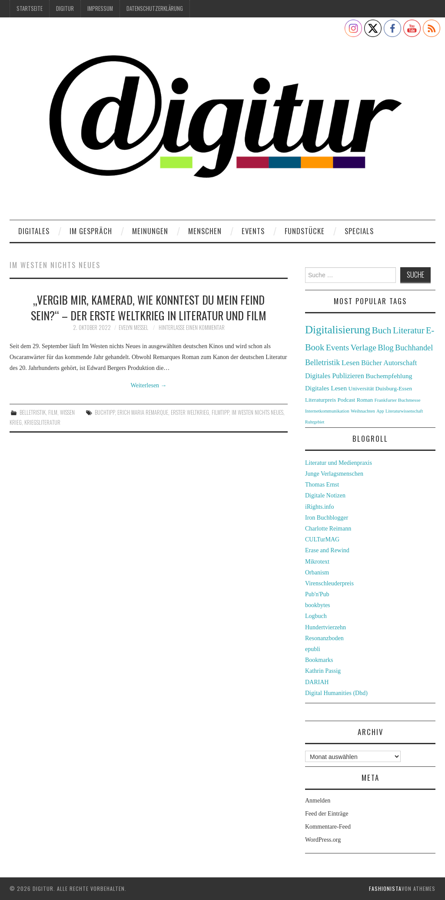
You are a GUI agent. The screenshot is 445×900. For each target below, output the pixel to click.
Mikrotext (317, 561)
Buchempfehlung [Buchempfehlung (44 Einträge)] (388, 375)
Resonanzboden (324, 638)
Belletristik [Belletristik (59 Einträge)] (322, 362)
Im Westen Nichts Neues (257, 412)
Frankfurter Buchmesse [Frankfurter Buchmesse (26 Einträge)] (397, 400)
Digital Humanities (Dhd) (336, 693)
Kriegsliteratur (42, 422)
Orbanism (317, 572)
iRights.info (319, 507)
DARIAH (317, 682)
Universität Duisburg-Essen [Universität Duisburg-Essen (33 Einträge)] (380, 388)
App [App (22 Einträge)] (380, 411)
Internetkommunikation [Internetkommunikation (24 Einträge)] (327, 410)
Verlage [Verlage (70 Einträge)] (363, 347)
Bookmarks (319, 660)
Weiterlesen (148, 385)
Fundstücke (305, 230)
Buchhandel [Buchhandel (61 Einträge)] (414, 347)
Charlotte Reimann (328, 528)
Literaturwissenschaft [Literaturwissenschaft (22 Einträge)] (404, 411)
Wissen (67, 412)
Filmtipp (220, 412)
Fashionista (385, 888)
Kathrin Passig (323, 671)
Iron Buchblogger (326, 517)
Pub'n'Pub (317, 594)
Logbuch (316, 616)
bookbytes (317, 605)
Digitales (34, 230)
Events (253, 230)
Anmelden (317, 800)
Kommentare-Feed (328, 826)
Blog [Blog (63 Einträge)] (385, 347)
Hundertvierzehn (325, 627)
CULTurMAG (322, 539)
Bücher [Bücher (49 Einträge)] (371, 363)
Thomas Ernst (322, 484)
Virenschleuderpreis (329, 583)
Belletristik (33, 412)
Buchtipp (105, 412)
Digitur (65, 8)
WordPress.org (323, 839)
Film (52, 412)
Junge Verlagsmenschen (334, 473)
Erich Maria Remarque (142, 412)
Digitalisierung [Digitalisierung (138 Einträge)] (337, 330)
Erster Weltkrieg (190, 412)
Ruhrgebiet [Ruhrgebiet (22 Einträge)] (314, 422)
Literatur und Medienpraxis (338, 463)
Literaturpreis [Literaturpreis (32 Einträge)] (320, 399)
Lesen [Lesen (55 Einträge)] (351, 362)
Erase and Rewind (327, 550)
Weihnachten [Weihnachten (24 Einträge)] (363, 410)
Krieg (16, 422)
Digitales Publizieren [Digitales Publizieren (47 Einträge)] (334, 375)
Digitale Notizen (325, 495)
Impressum (100, 8)
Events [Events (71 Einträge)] (337, 347)
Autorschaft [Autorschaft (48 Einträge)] (400, 363)
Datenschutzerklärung (154, 8)
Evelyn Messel (133, 327)
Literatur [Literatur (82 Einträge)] (409, 330)
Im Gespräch (91, 230)
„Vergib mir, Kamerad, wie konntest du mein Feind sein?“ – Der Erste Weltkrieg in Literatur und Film (148, 307)
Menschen (205, 230)
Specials (359, 230)
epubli (312, 649)
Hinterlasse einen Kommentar (192, 327)
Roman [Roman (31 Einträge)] (365, 400)
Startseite (30, 8)
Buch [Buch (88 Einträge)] (381, 330)
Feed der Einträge (327, 813)
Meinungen (150, 230)
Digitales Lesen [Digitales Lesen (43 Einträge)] (326, 388)
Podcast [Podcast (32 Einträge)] (346, 399)
